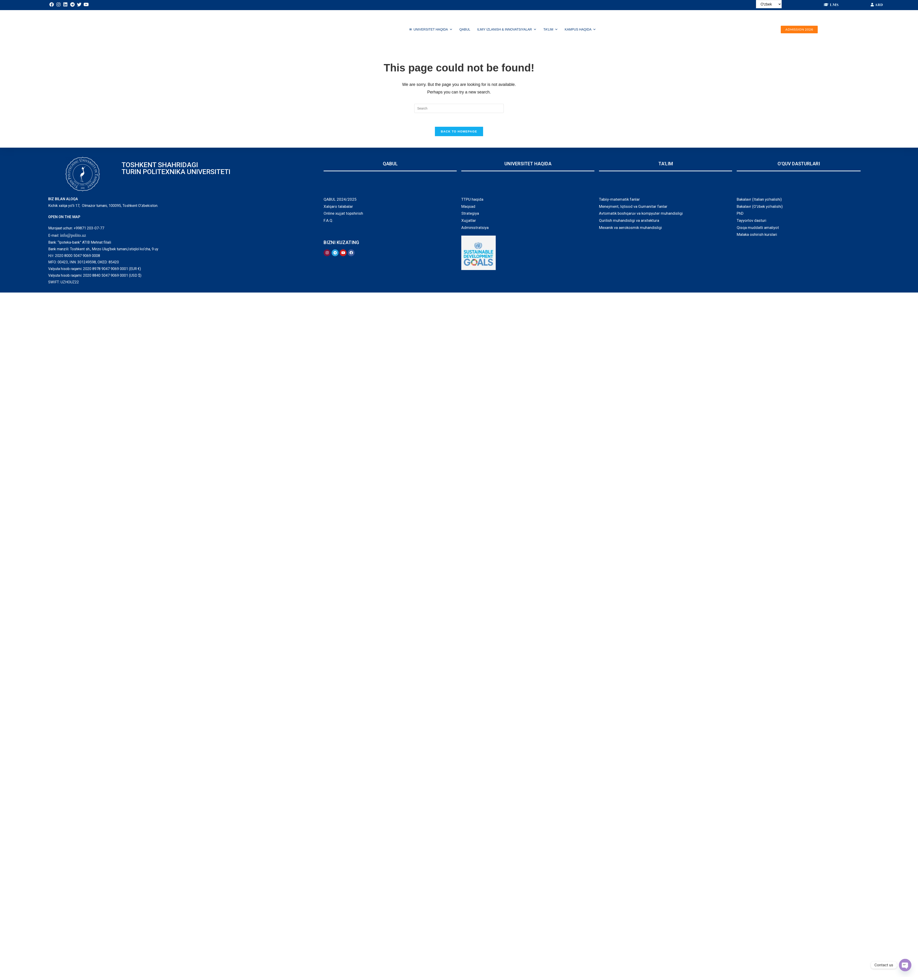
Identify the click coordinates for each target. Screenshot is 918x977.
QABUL (464, 29)
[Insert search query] (459, 108)
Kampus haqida (580, 29)
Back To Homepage (459, 131)
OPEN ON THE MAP (64, 217)
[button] (799, 29)
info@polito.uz (73, 235)
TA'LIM (550, 29)
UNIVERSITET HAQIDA (433, 29)
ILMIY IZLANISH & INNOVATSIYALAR (507, 29)
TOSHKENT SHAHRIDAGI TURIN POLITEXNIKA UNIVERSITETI (176, 168)
